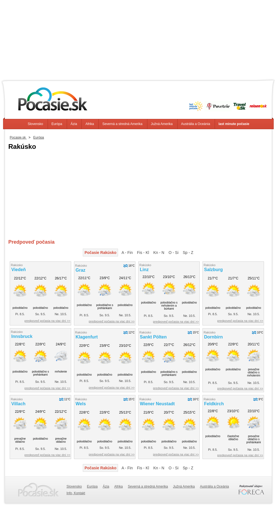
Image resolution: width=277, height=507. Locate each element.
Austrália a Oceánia (195, 124)
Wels (81, 403)
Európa (57, 124)
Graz (81, 270)
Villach (18, 403)
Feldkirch (214, 403)
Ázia (74, 124)
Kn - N (158, 252)
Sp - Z (188, 252)
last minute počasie (234, 124)
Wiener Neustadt (157, 403)
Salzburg (213, 269)
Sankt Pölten (153, 337)
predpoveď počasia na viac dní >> (47, 320)
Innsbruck (21, 336)
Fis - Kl (143, 252)
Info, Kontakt (75, 493)
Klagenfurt (87, 337)
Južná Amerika (162, 124)
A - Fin (127, 252)
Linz (144, 269)
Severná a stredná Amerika (122, 124)
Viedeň (18, 269)
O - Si (174, 252)
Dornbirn (213, 337)
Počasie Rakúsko (100, 252)
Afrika (89, 124)
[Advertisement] (138, 39)
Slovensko (35, 124)
